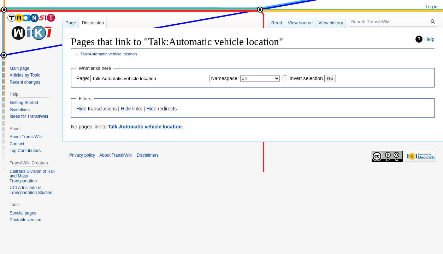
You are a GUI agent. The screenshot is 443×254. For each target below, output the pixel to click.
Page (70, 22)
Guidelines (20, 109)
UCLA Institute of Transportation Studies (31, 190)
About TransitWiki (26, 136)
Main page (19, 68)
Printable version (25, 219)
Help (429, 39)
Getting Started (24, 102)
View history (330, 22)
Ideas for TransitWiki (29, 116)
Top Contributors (25, 150)
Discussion (93, 22)
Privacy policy (82, 155)
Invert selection (306, 78)
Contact (17, 143)
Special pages (23, 213)
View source (300, 22)
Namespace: (225, 78)
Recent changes (25, 82)
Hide (81, 108)
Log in (431, 6)
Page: (82, 78)
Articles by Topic (25, 75)
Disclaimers (148, 155)
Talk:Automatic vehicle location (109, 54)
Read (276, 22)
